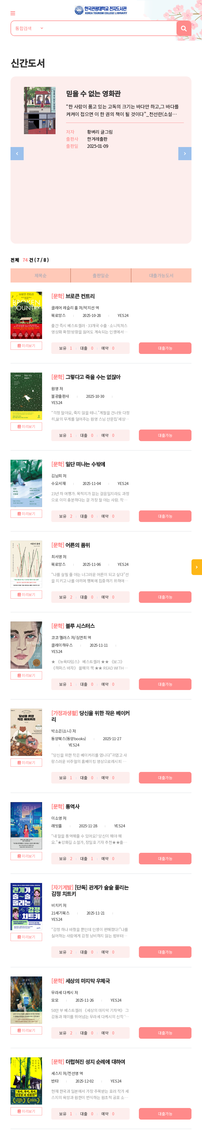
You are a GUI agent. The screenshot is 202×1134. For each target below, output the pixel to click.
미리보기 (28, 262)
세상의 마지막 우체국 (87, 897)
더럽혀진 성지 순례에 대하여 (95, 978)
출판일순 (101, 192)
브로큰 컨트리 (80, 212)
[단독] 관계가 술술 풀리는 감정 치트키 (89, 807)
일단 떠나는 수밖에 (85, 380)
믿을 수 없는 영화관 (95, 93)
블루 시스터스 (80, 542)
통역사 (72, 723)
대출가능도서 (161, 192)
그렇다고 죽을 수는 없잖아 (92, 293)
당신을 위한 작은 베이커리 (90, 633)
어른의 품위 (77, 461)
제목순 (40, 192)
